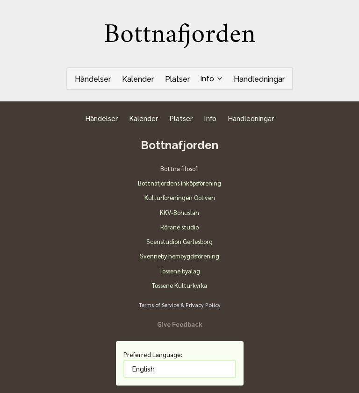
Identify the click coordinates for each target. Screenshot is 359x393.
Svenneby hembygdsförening (179, 255)
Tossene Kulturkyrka (179, 285)
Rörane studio (179, 226)
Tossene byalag (179, 270)
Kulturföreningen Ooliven (179, 197)
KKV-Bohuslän (179, 212)
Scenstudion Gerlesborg (179, 241)
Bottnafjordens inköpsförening (179, 183)
